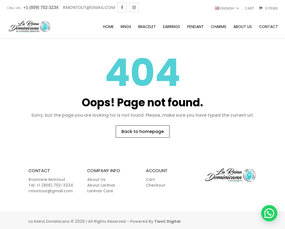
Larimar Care (100, 191)
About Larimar (101, 185)
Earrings (171, 27)
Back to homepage (142, 131)
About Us (242, 27)
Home (108, 27)
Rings (126, 27)
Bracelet (147, 27)
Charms (218, 27)
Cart (249, 8)
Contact (268, 27)
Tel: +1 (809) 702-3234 (51, 185)
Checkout (155, 185)
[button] (269, 213)
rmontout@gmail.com (51, 191)
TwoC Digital (167, 221)
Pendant (195, 27)
